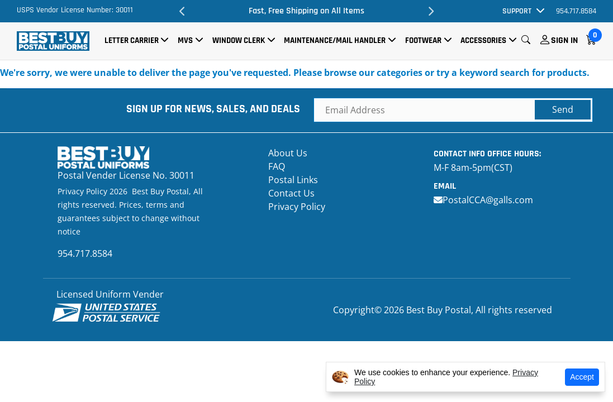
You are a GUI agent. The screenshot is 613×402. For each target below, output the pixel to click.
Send (562, 109)
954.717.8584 (576, 11)
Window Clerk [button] (238, 40)
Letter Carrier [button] (131, 40)
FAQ (276, 166)
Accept (582, 376)
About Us (287, 153)
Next (430, 11)
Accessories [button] (483, 40)
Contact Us (291, 193)
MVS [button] (185, 40)
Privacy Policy (296, 206)
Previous (182, 11)
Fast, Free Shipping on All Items (306, 11)
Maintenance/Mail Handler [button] (335, 40)
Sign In (564, 40)
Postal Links (293, 180)
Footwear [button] (423, 40)
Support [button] (516, 11)
